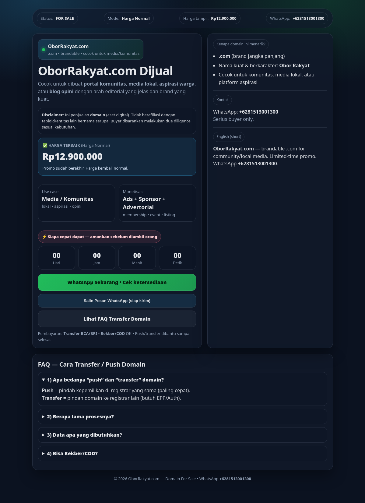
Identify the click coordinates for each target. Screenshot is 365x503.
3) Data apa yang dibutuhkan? (84, 434)
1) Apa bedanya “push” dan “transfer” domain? (105, 379)
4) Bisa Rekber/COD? (72, 453)
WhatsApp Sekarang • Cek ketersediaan (117, 282)
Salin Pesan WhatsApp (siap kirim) (117, 300)
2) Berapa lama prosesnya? (80, 416)
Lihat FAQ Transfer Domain (116, 318)
